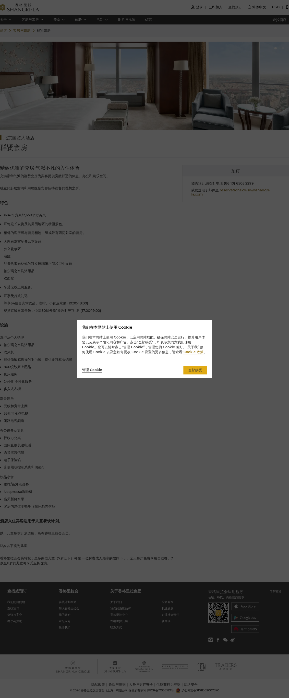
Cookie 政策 (193, 352)
